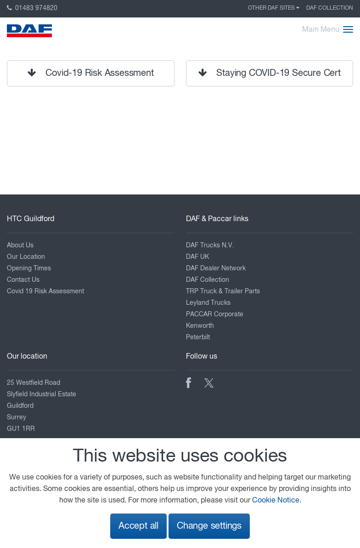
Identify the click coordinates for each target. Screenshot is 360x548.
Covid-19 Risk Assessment (91, 73)
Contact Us (23, 280)
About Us (20, 245)
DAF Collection (329, 8)
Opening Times (29, 268)
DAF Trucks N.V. (210, 245)
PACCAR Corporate (214, 314)
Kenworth (200, 326)
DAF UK (197, 257)
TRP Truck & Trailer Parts (223, 291)
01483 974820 (32, 8)
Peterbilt (198, 337)
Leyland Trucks (208, 303)
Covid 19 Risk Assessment (45, 291)
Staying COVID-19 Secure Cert (269, 73)
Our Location (26, 257)
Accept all (138, 526)
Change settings (209, 526)
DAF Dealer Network (216, 268)
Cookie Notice (275, 500)
